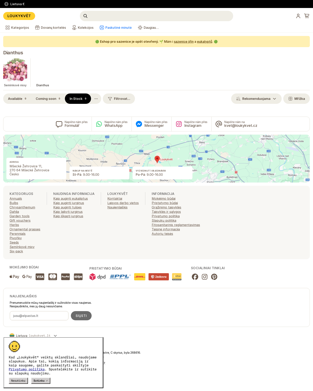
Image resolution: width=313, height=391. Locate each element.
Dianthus (13, 53)
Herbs (14, 225)
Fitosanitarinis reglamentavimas (176, 225)
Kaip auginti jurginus (68, 203)
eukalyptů (204, 42)
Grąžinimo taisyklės (166, 207)
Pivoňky (16, 238)
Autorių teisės (162, 234)
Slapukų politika (164, 220)
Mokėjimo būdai (163, 198)
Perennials (18, 234)
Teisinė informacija (166, 229)
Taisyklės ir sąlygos (166, 212)
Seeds (14, 242)
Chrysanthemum (22, 207)
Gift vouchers (20, 220)
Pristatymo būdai (165, 203)
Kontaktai (114, 198)
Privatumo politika (27, 369)
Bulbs (14, 203)
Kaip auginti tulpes (67, 207)
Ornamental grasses (25, 229)
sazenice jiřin (184, 42)
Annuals (16, 198)
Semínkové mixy (22, 247)
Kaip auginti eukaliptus (70, 198)
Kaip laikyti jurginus (68, 212)
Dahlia (14, 212)
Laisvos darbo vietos (123, 203)
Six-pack (16, 251)
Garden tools (20, 216)
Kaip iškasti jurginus (68, 216)
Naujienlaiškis (117, 207)
